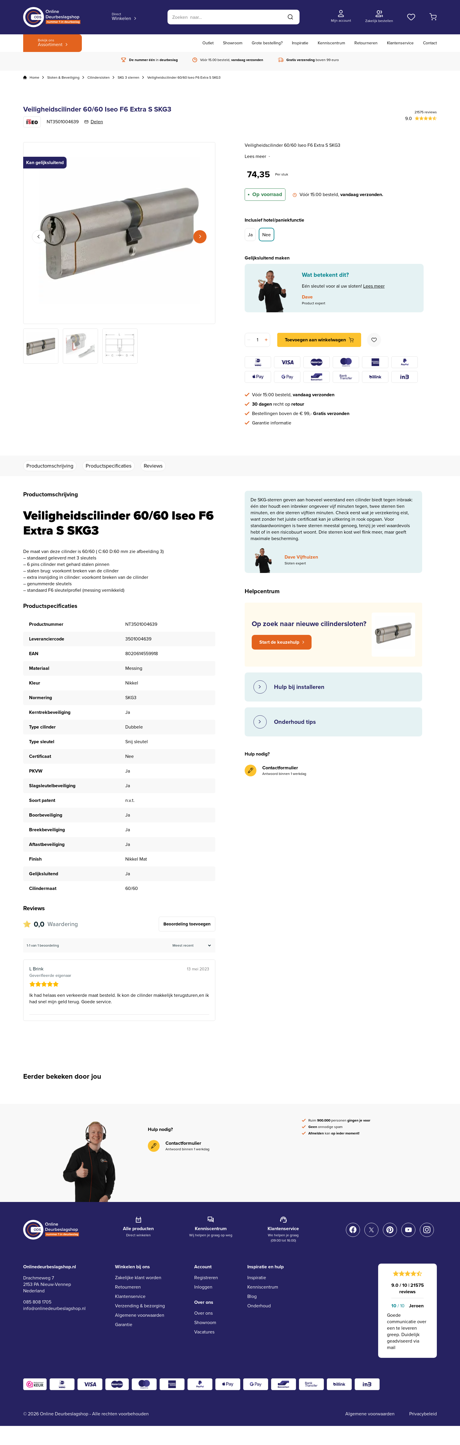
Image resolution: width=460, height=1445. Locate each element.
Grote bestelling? (267, 43)
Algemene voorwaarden (139, 1315)
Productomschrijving (49, 466)
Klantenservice (400, 43)
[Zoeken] (234, 17)
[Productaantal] (257, 340)
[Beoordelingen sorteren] (191, 945)
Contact (430, 43)
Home (34, 77)
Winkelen (121, 17)
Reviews (153, 466)
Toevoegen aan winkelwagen (315, 339)
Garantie (123, 1324)
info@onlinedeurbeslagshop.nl (54, 1308)
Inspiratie (300, 43)
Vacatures (204, 1331)
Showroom (232, 43)
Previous (38, 236)
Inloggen (203, 1287)
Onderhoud (259, 1305)
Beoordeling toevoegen (187, 924)
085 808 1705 (37, 1302)
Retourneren (366, 43)
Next (200, 236)
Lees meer (257, 156)
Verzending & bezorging (140, 1305)
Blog (252, 1296)
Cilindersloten (98, 77)
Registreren (206, 1277)
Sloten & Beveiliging (63, 77)
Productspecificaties (108, 466)
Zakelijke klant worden (138, 1277)
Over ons (203, 1313)
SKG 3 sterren (128, 77)
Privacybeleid (423, 1413)
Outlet (208, 43)
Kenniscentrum (331, 43)
